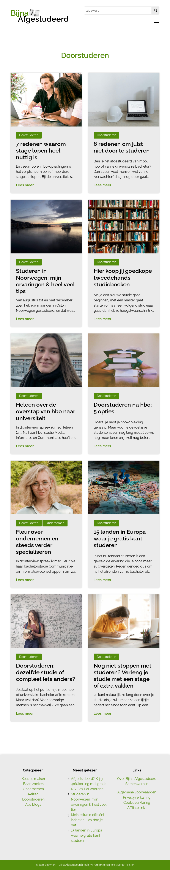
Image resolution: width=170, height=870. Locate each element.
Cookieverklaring (136, 803)
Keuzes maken (33, 779)
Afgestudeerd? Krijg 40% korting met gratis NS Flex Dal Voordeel (88, 784)
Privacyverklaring (137, 797)
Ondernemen (33, 789)
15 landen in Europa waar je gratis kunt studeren (86, 835)
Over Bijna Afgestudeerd (136, 779)
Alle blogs (33, 804)
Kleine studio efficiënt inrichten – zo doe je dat (87, 820)
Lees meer (25, 185)
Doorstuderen (33, 799)
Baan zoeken (33, 784)
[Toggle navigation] (155, 21)
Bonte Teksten (125, 864)
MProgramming (99, 864)
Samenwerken (136, 784)
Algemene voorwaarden (136, 792)
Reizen (33, 794)
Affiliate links (136, 808)
